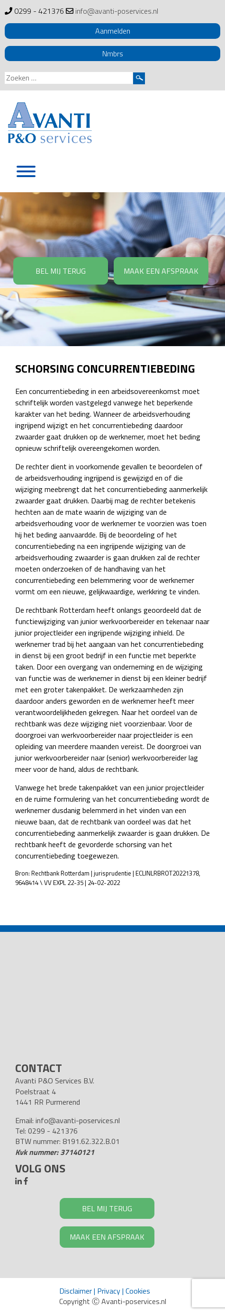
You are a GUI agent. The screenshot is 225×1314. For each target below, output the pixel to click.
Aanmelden (112, 30)
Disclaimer (75, 1290)
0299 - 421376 (39, 11)
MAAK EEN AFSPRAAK (161, 271)
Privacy (108, 1290)
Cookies (138, 1290)
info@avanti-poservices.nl (116, 11)
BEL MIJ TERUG (61, 271)
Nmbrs (112, 53)
